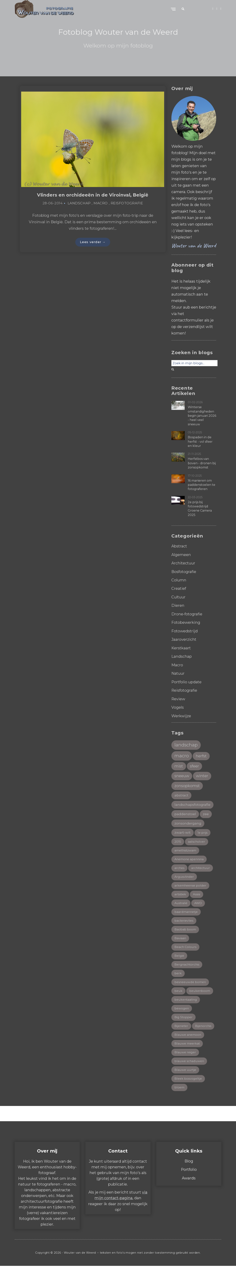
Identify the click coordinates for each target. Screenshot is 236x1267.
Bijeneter (181, 1026)
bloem (179, 1088)
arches (179, 867)
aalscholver (196, 840)
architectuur (201, 867)
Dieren (177, 605)
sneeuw (181, 774)
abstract (181, 794)
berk (178, 973)
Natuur (178, 672)
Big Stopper (183, 1018)
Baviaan (180, 938)
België (179, 956)
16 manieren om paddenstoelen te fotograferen (201, 485)
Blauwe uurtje (185, 1071)
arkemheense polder (190, 885)
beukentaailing (186, 1000)
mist (178, 764)
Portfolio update (186, 680)
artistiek (180, 893)
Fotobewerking (186, 621)
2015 (177, 840)
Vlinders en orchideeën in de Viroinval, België (93, 195)
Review (178, 697)
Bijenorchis (203, 1026)
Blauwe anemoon (188, 1035)
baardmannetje (186, 911)
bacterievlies (183, 920)
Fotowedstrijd (184, 630)
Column (178, 579)
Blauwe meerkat (187, 1044)
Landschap (79, 203)
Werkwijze (181, 714)
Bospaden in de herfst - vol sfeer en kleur (200, 441)
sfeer (194, 764)
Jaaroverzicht (184, 638)
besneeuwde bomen (190, 982)
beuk (178, 991)
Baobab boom (185, 929)
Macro (101, 203)
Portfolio (189, 1170)
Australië (181, 902)
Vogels (177, 705)
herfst (201, 754)
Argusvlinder (184, 876)
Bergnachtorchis (187, 964)
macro (181, 754)
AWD (198, 902)
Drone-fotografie (187, 613)
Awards (189, 1179)
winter (202, 774)
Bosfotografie (184, 571)
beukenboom (200, 991)
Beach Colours (185, 947)
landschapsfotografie (192, 803)
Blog (189, 1162)
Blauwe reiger (185, 1053)
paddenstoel (185, 813)
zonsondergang (187, 822)
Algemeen (181, 554)
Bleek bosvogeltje (188, 1080)
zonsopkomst (187, 784)
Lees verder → (93, 242)
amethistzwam (185, 849)
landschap (186, 743)
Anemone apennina (189, 858)
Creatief (178, 588)
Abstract (179, 546)
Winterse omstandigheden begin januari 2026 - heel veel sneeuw (202, 415)
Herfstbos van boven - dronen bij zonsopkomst (202, 463)
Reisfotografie (127, 203)
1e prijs (203, 831)
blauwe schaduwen (189, 1062)
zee (206, 813)
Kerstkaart (181, 647)
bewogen (181, 1009)
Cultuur (178, 596)
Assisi (197, 893)
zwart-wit (182, 831)
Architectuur (183, 563)
